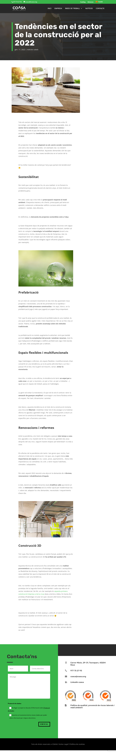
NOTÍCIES (89, 8)
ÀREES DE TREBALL (72, 8)
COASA (55, 744)
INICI (49, 8)
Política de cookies (77, 744)
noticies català (32, 49)
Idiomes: (91, 2)
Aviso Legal (63, 744)
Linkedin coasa (77, 682)
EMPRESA (58, 8)
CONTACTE (100, 8)
